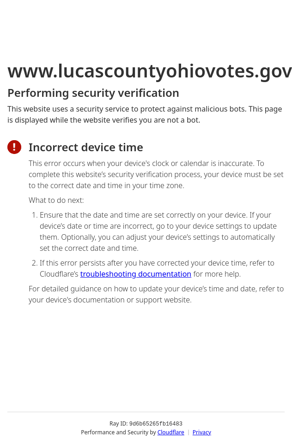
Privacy (202, 432)
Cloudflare (171, 432)
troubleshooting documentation (136, 274)
